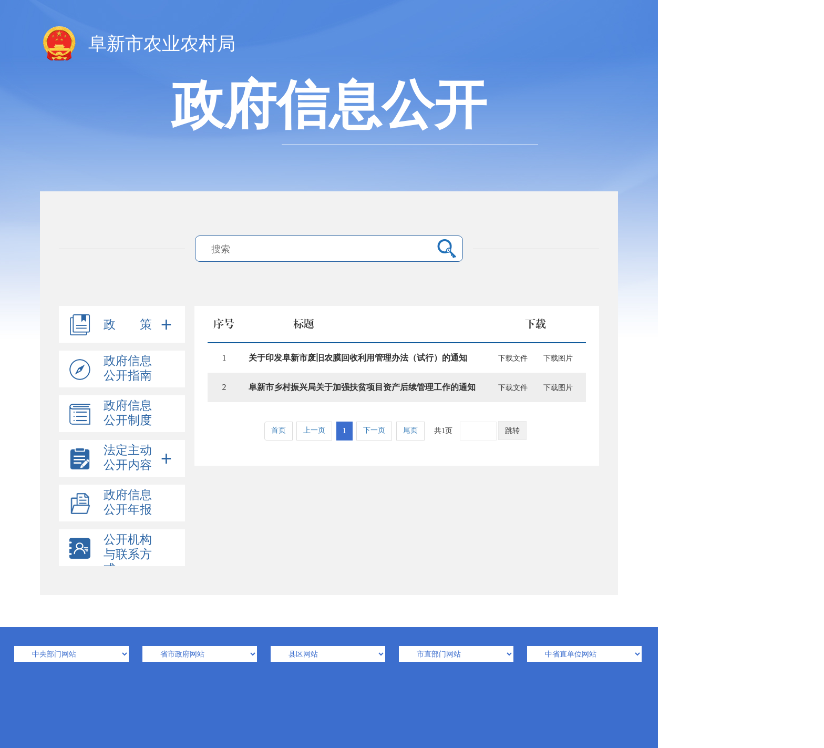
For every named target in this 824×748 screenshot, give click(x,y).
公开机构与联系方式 (128, 554)
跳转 (512, 431)
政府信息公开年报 (128, 502)
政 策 (128, 324)
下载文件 (513, 358)
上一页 (314, 430)
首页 (278, 430)
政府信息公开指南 (128, 368)
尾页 (410, 430)
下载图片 (558, 358)
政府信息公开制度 (128, 413)
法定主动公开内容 (128, 458)
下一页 (374, 430)
